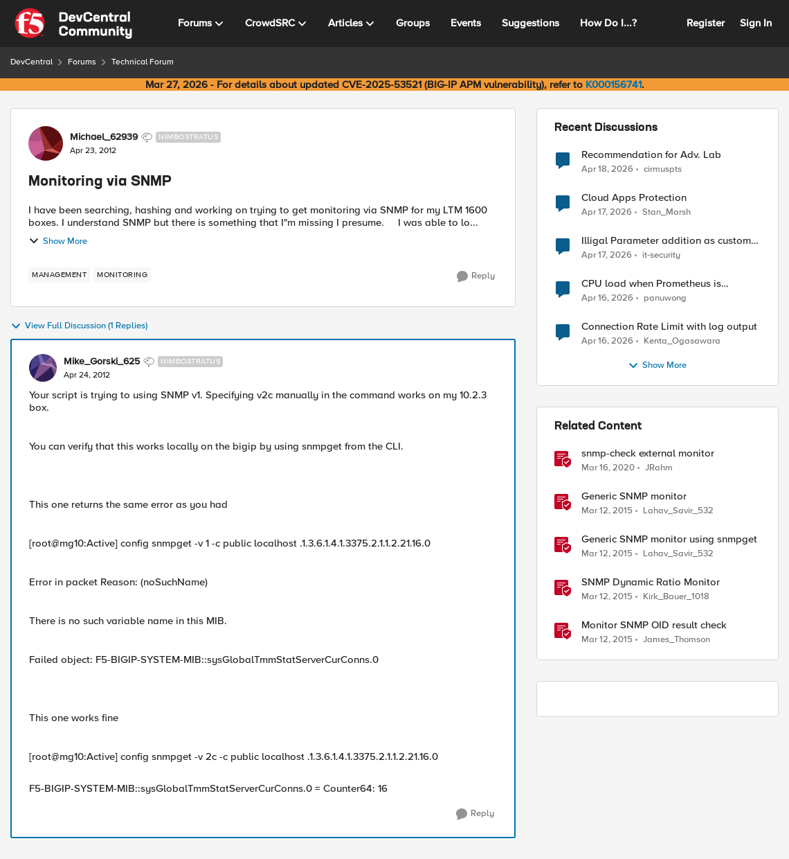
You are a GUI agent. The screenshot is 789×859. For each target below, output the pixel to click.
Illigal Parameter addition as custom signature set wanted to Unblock (666, 241)
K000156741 (614, 84)
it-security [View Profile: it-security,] (661, 255)
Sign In (756, 23)
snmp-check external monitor (647, 453)
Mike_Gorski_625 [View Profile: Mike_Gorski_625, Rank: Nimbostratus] (102, 361)
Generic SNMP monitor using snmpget (669, 539)
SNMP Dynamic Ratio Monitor (650, 582)
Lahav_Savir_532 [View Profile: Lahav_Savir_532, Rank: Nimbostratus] (678, 511)
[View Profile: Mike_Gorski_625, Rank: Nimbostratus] (43, 368)
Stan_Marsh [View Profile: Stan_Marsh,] (666, 212)
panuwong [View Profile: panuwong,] (665, 298)
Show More (57, 241)
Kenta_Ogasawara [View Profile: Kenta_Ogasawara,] (682, 341)
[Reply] (476, 276)
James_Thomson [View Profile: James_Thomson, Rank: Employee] (676, 640)
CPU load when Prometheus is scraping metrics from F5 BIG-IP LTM (665, 284)
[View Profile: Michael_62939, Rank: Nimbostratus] (45, 143)
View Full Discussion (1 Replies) (78, 326)
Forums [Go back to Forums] (82, 62)
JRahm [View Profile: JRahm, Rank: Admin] (659, 468)
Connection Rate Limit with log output (669, 327)
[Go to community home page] (73, 23)
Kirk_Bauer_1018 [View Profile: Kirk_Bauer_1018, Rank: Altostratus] (676, 597)
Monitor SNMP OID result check (654, 625)
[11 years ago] (607, 511)
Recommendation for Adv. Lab (651, 155)
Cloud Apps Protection (634, 198)
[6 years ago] (608, 468)
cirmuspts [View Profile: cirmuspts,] (663, 168)
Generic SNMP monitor (634, 496)
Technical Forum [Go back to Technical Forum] (142, 62)
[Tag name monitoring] (122, 275)
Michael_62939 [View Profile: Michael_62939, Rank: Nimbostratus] (104, 137)
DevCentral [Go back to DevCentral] (31, 62)
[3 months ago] (607, 169)
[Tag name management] (59, 275)
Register (706, 23)
